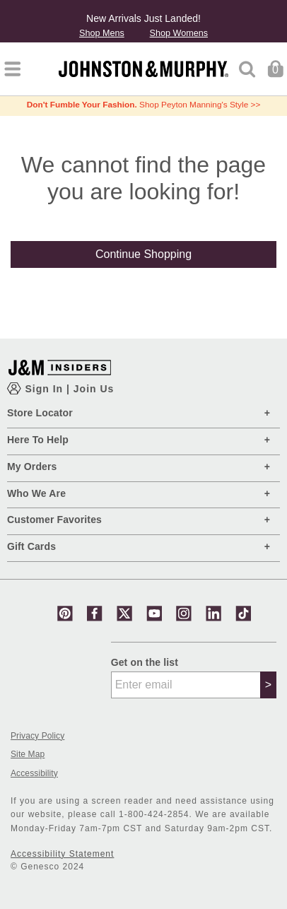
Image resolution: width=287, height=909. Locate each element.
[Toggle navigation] (12, 68)
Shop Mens (101, 33)
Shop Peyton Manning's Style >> (144, 105)
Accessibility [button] (34, 774)
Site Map (28, 754)
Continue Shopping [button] (143, 254)
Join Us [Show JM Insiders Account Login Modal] (94, 388)
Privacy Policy (37, 736)
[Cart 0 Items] (275, 68)
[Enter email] (186, 685)
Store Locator (40, 412)
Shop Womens (179, 33)
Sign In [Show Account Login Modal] (45, 388)
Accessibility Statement (62, 854)
